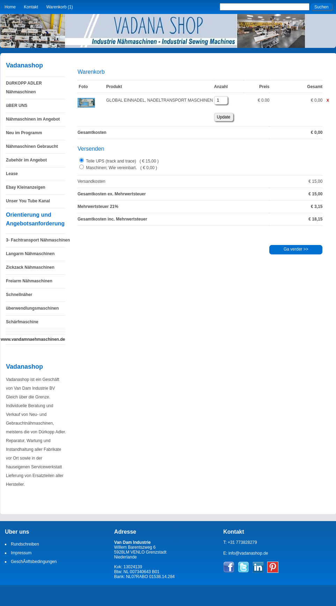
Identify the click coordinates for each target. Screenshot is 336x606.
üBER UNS (16, 105)
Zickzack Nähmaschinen (30, 267)
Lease (12, 173)
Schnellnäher (19, 294)
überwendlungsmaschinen (32, 308)
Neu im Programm (24, 132)
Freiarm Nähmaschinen (29, 281)
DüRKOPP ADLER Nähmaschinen (24, 87)
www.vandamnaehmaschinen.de (33, 339)
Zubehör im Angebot (26, 160)
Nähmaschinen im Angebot (33, 119)
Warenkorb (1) (59, 7)
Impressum (21, 552)
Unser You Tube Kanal (28, 201)
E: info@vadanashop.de (245, 553)
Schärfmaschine (22, 321)
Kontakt (31, 7)
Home (10, 7)
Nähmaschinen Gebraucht (32, 146)
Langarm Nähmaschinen (30, 253)
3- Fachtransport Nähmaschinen (38, 240)
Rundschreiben (25, 544)
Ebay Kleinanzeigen (25, 187)
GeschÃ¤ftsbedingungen (34, 561)
